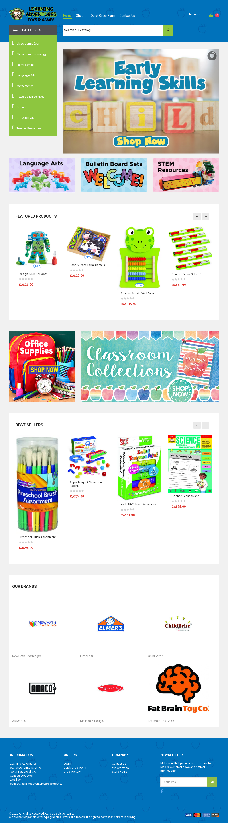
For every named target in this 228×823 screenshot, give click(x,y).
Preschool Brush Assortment (37, 537)
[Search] (118, 30)
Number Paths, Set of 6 (186, 274)
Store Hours (119, 771)
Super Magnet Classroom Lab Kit (86, 484)
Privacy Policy (120, 767)
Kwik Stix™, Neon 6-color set (139, 504)
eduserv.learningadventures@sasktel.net (36, 783)
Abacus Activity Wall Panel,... (139, 293)
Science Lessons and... (186, 496)
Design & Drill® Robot (33, 274)
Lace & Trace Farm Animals (87, 265)
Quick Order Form (75, 767)
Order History (72, 771)
